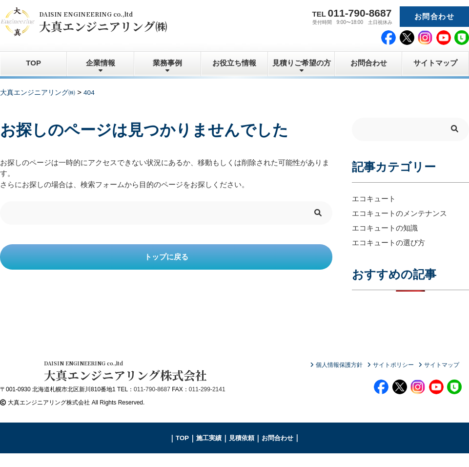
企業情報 (100, 63)
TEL (352, 13)
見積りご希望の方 (301, 63)
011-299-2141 (207, 403)
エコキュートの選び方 (388, 242)
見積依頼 (241, 451)
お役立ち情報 (234, 63)
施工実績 (209, 451)
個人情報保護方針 (339, 364)
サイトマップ (435, 63)
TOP (33, 63)
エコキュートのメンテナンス (399, 213)
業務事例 (167, 63)
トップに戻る (166, 257)
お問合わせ (434, 16)
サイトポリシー (393, 364)
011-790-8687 (152, 403)
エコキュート (374, 198)
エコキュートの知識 (385, 228)
